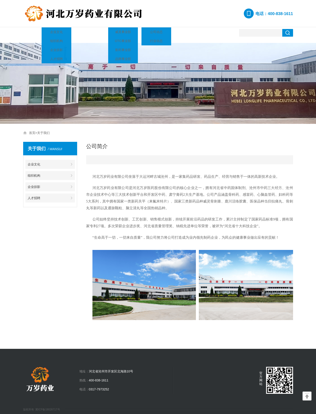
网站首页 (33, 33)
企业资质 (82, 33)
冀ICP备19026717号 (47, 405)
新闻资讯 (130, 33)
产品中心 (106, 33)
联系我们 (203, 33)
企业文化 (34, 160)
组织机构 (34, 171)
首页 (32, 128)
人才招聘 (179, 33)
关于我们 (58, 33)
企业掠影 (155, 33)
